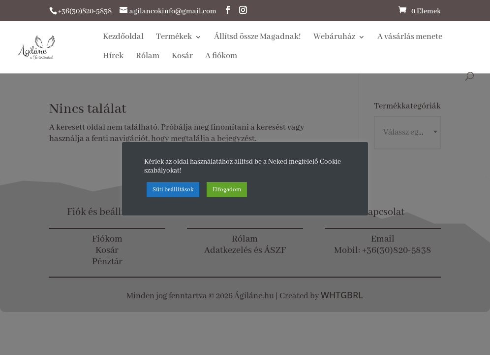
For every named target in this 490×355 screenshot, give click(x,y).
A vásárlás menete (409, 38)
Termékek (174, 38)
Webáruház (334, 38)
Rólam (147, 57)
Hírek (113, 57)
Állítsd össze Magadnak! (257, 38)
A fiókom (221, 57)
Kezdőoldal (123, 38)
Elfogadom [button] (227, 189)
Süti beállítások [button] (173, 189)
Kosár (182, 57)
